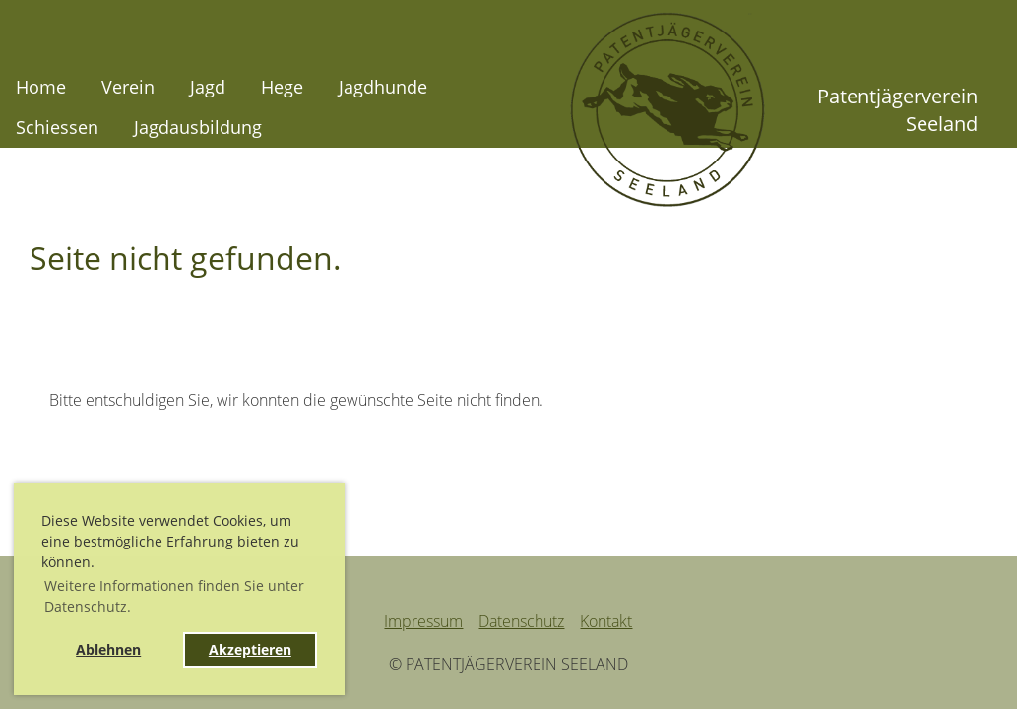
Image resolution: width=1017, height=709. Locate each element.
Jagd (207, 86)
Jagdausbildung (198, 127)
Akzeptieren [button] (250, 649)
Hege (282, 86)
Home (41, 86)
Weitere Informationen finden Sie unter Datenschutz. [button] (174, 595)
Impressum (423, 621)
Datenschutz (521, 621)
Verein (128, 86)
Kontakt (606, 621)
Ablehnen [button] (108, 649)
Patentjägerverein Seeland (897, 110)
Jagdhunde (383, 86)
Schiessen (57, 127)
